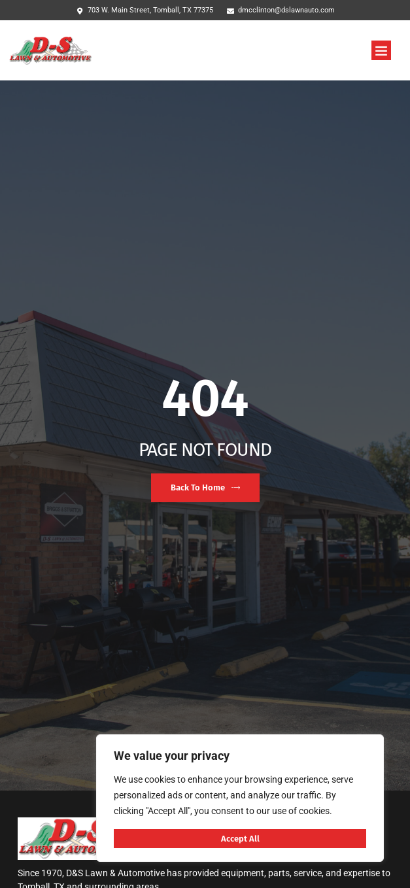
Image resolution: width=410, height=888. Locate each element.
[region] (240, 798)
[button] (381, 50)
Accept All (240, 839)
